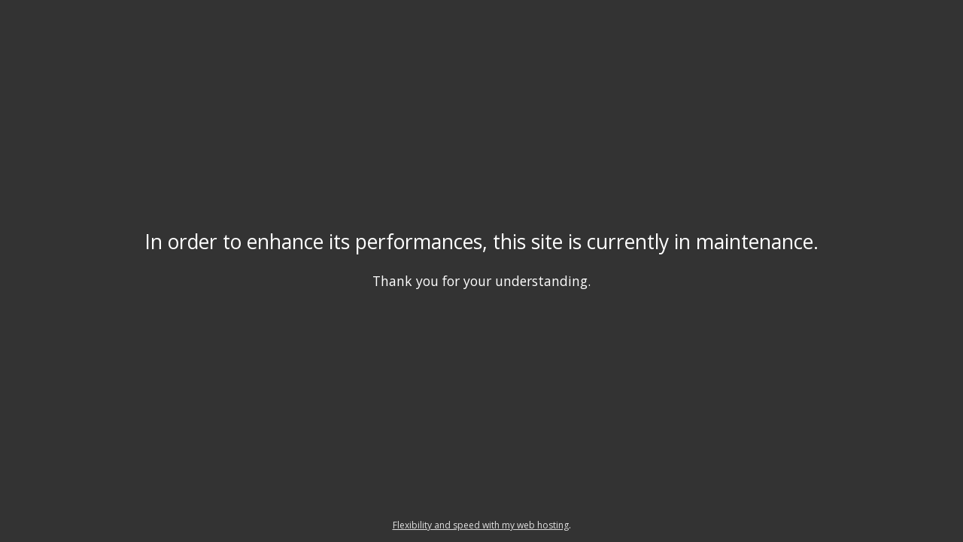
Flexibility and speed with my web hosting (481, 525)
